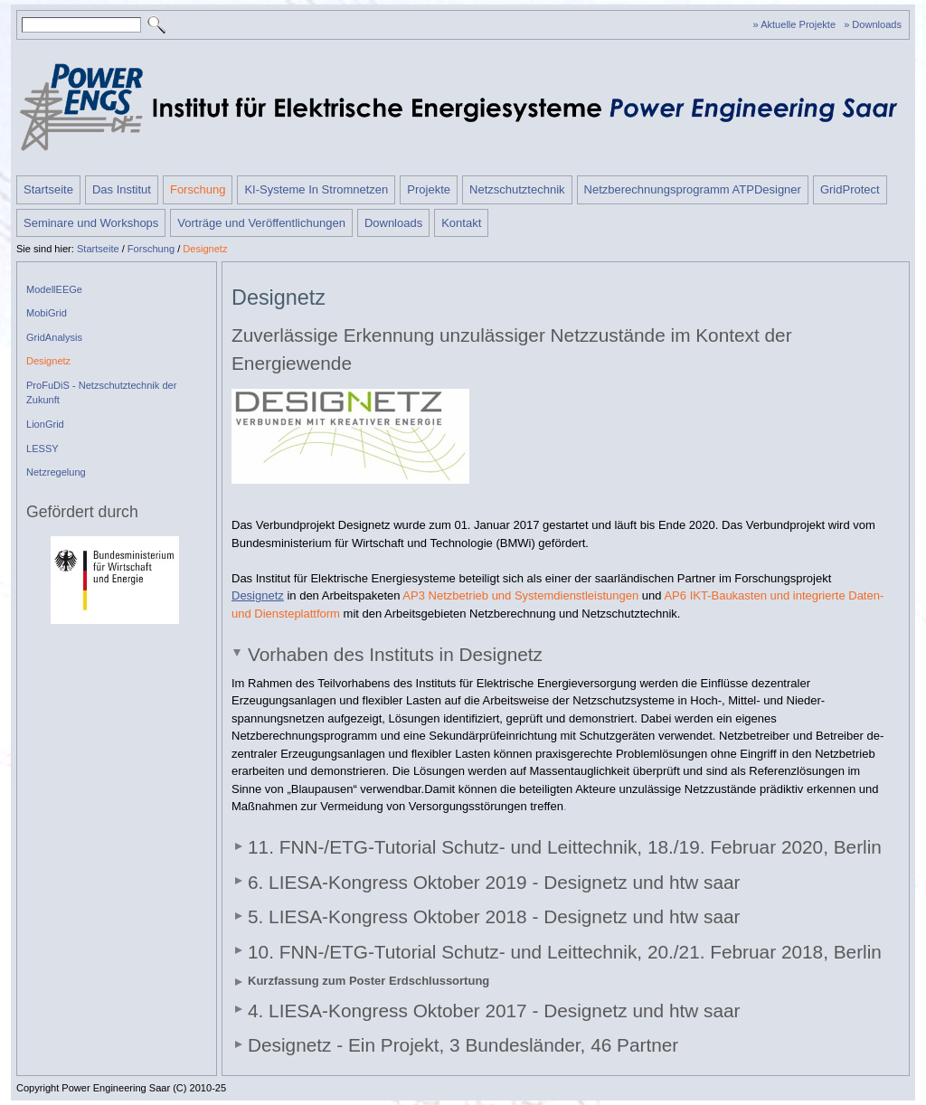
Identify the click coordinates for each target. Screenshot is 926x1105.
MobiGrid (46, 312)
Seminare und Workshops (91, 223)
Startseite (48, 189)
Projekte (428, 189)
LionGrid (45, 424)
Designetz (205, 248)
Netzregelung (56, 472)
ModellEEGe (54, 289)
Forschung (197, 189)
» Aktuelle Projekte (794, 24)
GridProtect (850, 189)
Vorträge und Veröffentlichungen (261, 223)
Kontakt (461, 223)
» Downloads (873, 24)
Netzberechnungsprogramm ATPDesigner (692, 189)
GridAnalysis (54, 337)
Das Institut (121, 189)
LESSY (42, 448)
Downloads (393, 223)
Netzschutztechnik (517, 189)
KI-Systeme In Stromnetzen (316, 189)
